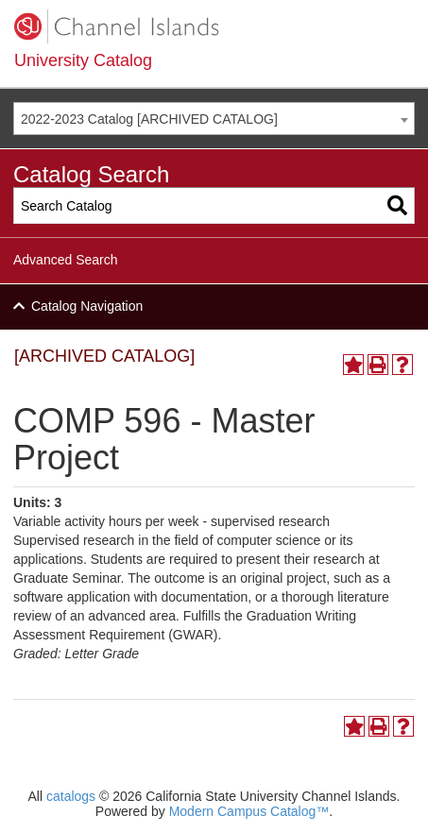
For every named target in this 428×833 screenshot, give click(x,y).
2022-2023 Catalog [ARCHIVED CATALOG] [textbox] (149, 119)
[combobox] (214, 118)
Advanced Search (65, 259)
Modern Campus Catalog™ (249, 811)
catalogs (70, 796)
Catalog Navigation (87, 306)
